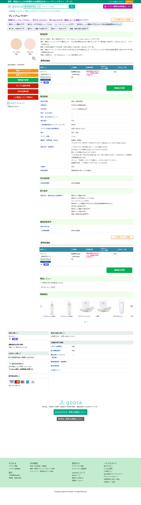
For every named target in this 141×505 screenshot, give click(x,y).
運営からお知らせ (78, 478)
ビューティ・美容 (22, 11)
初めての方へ (108, 466)
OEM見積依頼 (23, 91)
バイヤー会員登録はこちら (117, 6)
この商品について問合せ (23, 97)
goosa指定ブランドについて (113, 474)
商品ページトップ (23, 71)
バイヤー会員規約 (14, 468)
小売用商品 (12, 11)
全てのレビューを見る (48, 287)
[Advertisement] (70, 440)
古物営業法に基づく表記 (112, 479)
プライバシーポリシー (111, 476)
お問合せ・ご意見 (109, 482)
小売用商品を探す (14, 475)
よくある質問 (108, 468)
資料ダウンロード (23, 75)
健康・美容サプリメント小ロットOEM (42, 468)
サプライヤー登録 (78, 466)
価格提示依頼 (23, 80)
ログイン (129, 1)
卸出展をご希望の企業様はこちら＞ (70, 419)
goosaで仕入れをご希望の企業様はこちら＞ (70, 412)
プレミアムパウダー (18, 16)
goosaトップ (76, 475)
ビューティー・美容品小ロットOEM (41, 471)
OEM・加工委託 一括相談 (38, 466)
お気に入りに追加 (122, 20)
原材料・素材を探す (15, 478)
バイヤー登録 (13, 466)
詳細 (46, 82)
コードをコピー (45, 79)
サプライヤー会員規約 (79, 468)
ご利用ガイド (108, 471)
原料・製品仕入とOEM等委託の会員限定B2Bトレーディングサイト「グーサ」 (41, 2)
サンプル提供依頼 (23, 86)
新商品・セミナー (78, 480)
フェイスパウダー (55, 11)
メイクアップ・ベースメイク (38, 11)
